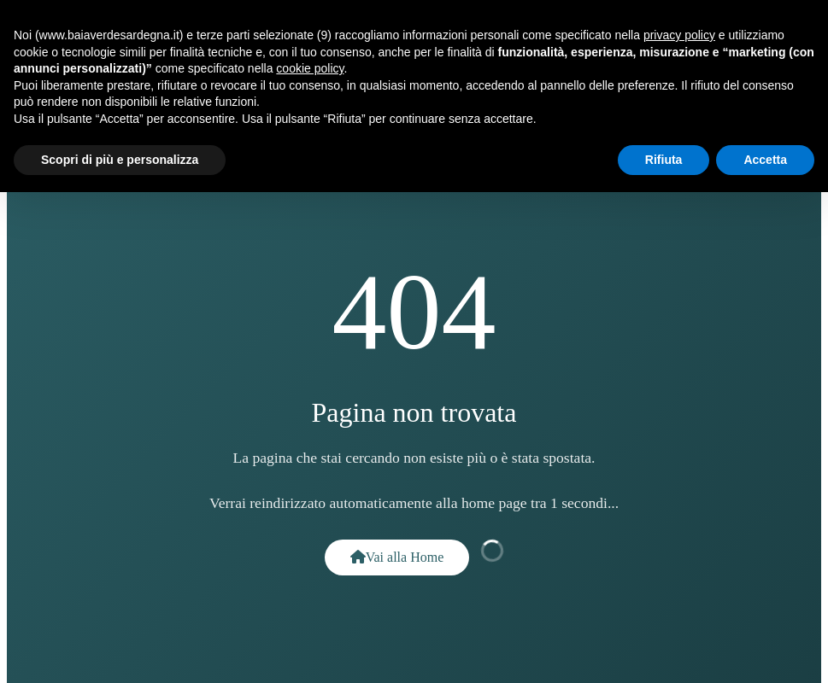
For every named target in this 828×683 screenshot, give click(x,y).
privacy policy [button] (679, 35)
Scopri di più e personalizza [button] (119, 159)
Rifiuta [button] (664, 159)
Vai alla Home (397, 557)
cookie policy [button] (310, 68)
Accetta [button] (765, 159)
